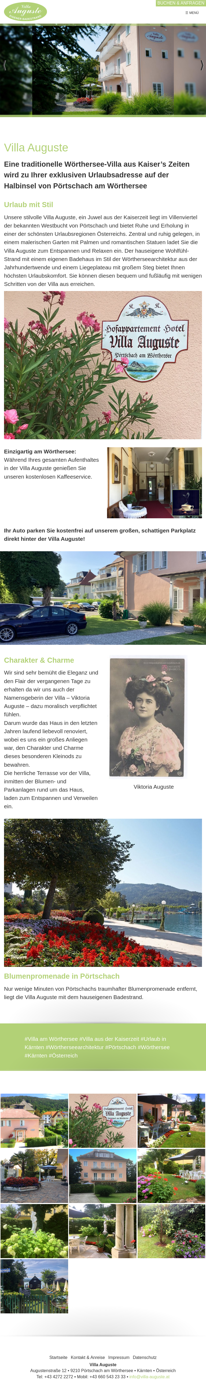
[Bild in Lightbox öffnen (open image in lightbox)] (103, 365)
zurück (4, 70)
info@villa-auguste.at (149, 1376)
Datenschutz (145, 1357)
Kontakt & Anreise (88, 1357)
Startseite (58, 1357)
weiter (202, 70)
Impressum (119, 1357)
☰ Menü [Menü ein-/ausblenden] (192, 13)
